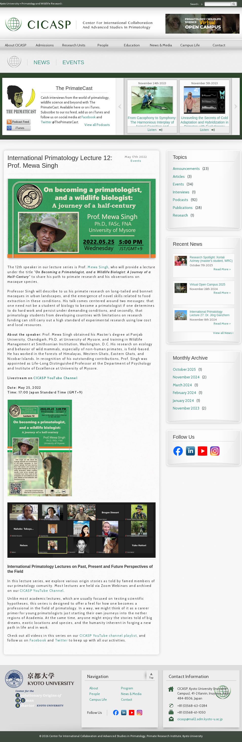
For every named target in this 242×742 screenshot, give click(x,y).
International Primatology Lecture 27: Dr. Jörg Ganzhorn (209, 313)
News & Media (161, 45)
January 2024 (183, 400)
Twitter (46, 122)
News (42, 62)
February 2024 (184, 393)
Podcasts (180, 200)
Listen (152, 130)
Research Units (73, 45)
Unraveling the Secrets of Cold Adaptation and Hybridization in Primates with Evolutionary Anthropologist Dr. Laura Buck (204, 124)
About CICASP (15, 45)
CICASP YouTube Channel (55, 378)
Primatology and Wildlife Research (41, 3)
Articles (179, 176)
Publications (183, 208)
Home (14, 61)
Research (180, 215)
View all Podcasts (97, 125)
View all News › (223, 333)
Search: (195, 4)
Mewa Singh (98, 267)
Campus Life (190, 45)
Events (73, 62)
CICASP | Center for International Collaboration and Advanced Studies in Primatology (81, 24)
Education (132, 45)
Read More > (222, 269)
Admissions (45, 45)
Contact (219, 45)
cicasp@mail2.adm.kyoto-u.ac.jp (200, 719)
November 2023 (186, 408)
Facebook (88, 117)
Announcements (186, 168)
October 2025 (184, 369)
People (103, 45)
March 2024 (182, 385)
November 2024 (186, 377)
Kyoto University (9, 3)
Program (127, 688)
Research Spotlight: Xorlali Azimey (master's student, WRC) (211, 259)
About (93, 688)
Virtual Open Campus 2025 (207, 284)
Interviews (181, 192)
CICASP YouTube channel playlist (108, 636)
